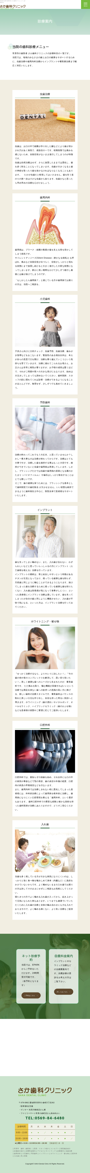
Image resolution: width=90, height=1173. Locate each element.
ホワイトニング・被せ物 (60, 1153)
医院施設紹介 (66, 1148)
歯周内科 (17, 1153)
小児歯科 (25, 1153)
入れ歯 (16, 1156)
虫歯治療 (69, 1151)
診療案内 (60, 1151)
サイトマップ (51, 1151)
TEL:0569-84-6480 (45, 1118)
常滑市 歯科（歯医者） (23, 1148)
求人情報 (24, 1156)
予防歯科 (34, 1153)
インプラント (44, 1153)
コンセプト (55, 1148)
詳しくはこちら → (64, 992)
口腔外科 (74, 1153)
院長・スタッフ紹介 (41, 1148)
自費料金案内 (31, 1151)
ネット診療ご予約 (61, 4)
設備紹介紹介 (19, 1151)
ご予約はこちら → (31, 995)
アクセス (40, 1151)
